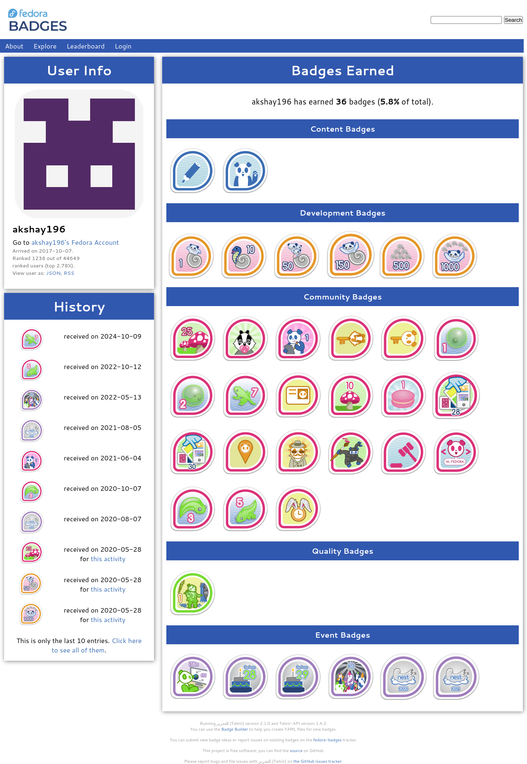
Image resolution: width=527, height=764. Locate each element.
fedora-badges (327, 740)
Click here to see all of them (96, 645)
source (296, 750)
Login (123, 46)
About (14, 46)
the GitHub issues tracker (317, 761)
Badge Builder (235, 729)
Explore (44, 46)
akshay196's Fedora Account (75, 242)
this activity (108, 558)
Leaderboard (86, 46)
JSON (53, 272)
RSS (69, 272)
